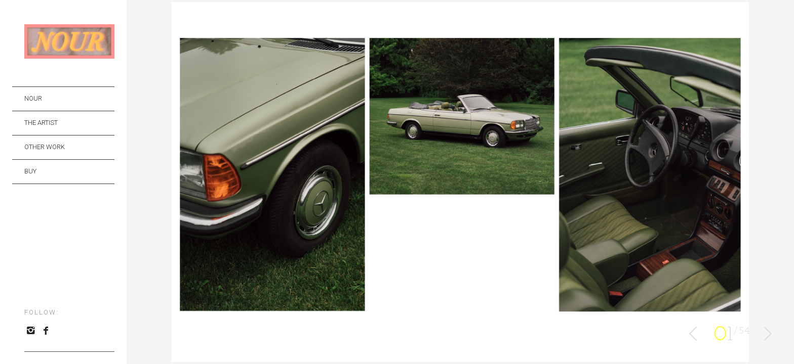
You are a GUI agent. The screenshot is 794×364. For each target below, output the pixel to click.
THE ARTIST (41, 122)
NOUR (33, 98)
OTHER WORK (44, 147)
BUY (30, 171)
